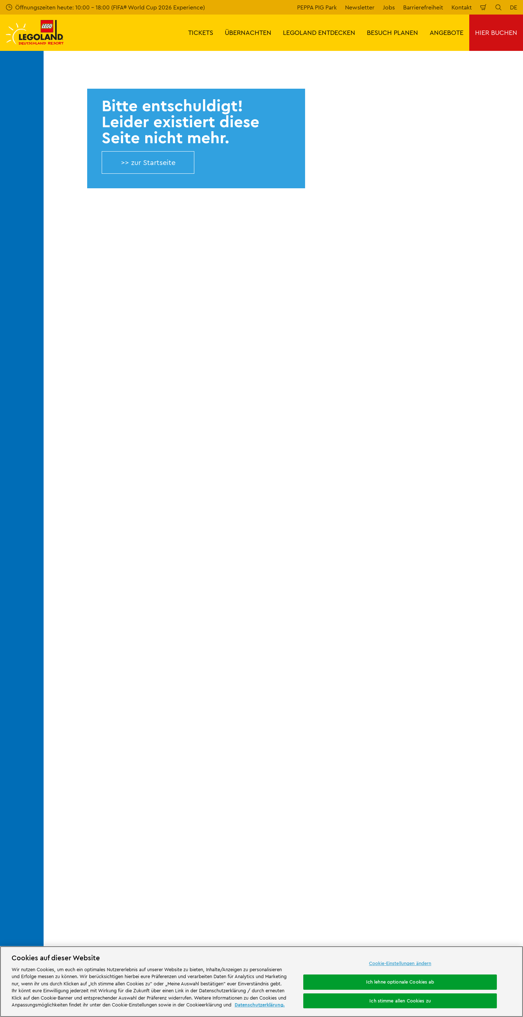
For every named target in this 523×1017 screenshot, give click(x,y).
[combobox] (253, 579)
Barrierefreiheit (423, 7)
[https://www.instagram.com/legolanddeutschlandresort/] (455, 884)
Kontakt (461, 7)
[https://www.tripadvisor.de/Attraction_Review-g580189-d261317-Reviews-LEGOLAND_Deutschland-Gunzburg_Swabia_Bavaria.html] (492, 884)
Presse (57, 700)
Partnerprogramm (73, 738)
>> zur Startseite (148, 162)
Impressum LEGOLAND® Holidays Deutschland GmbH (333, 724)
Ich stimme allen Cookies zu (400, 1001)
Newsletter (359, 7)
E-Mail (95, 476)
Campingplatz (253, 908)
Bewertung (184, 688)
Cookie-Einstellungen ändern (400, 963)
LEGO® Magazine (71, 751)
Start (54, 637)
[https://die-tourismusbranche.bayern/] (319, 843)
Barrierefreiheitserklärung (323, 796)
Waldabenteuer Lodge (337, 902)
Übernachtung (189, 902)
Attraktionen (336, 877)
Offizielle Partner (71, 713)
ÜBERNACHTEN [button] (248, 32)
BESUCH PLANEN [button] (392, 32)
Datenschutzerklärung (318, 759)
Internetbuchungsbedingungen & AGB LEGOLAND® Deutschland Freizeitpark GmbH (339, 701)
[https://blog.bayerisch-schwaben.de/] (270, 843)
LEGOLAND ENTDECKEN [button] (319, 32)
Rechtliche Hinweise (316, 784)
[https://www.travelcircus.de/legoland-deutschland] (230, 843)
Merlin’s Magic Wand (76, 725)
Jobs (389, 7)
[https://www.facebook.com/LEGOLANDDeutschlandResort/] (437, 884)
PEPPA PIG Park (317, 7)
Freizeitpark (190, 884)
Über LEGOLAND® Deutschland (90, 675)
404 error (81, 637)
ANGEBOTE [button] (446, 32)
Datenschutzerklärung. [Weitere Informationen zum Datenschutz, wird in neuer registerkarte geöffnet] (260, 1005)
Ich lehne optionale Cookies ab (400, 982)
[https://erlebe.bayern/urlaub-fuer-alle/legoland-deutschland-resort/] (158, 843)
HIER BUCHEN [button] (496, 32)
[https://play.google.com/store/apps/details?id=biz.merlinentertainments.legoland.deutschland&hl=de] (441, 832)
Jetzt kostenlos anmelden (196, 514)
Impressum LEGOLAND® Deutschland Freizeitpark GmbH (338, 679)
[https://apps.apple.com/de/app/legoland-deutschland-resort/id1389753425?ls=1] (493, 832)
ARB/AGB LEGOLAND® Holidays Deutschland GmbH (331, 743)
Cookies (300, 771)
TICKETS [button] (200, 32)
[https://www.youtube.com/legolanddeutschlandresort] (473, 884)
